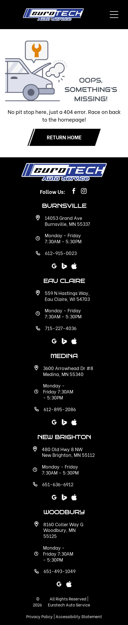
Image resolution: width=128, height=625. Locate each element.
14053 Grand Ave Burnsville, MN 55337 (67, 220)
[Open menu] (114, 14)
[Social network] (64, 498)
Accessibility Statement (79, 616)
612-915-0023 (61, 253)
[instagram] (84, 192)
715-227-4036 (60, 328)
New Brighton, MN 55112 (68, 454)
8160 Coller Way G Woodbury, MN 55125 (63, 530)
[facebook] (74, 192)
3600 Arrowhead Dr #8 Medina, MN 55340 (68, 371)
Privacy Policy (39, 616)
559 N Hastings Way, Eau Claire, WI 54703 (67, 296)
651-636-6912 (57, 484)
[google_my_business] (54, 498)
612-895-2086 (60, 409)
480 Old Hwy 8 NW (62, 449)
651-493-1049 (60, 571)
